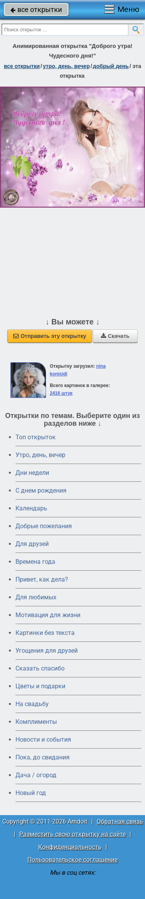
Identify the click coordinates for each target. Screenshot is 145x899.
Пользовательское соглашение (72, 859)
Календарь (31, 508)
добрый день (111, 66)
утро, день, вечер (66, 66)
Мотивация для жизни (47, 615)
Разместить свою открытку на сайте (72, 834)
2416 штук (61, 393)
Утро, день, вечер (40, 455)
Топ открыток (35, 437)
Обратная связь (120, 821)
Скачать (115, 336)
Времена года (35, 561)
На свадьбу (32, 704)
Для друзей (32, 544)
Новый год (30, 793)
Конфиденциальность (70, 847)
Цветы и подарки (40, 686)
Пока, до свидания (42, 757)
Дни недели (32, 472)
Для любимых (35, 597)
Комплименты (36, 721)
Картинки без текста (45, 632)
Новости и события (43, 739)
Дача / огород (35, 775)
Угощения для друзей (46, 650)
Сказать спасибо (40, 668)
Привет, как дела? (41, 579)
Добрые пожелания (43, 526)
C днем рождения (41, 490)
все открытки (36, 9)
